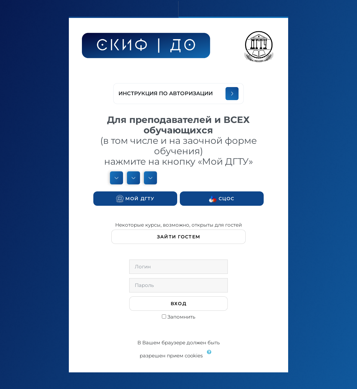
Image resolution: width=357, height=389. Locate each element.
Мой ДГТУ (135, 199)
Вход (178, 304)
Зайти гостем (178, 237)
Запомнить (181, 317)
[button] (210, 356)
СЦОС (221, 199)
